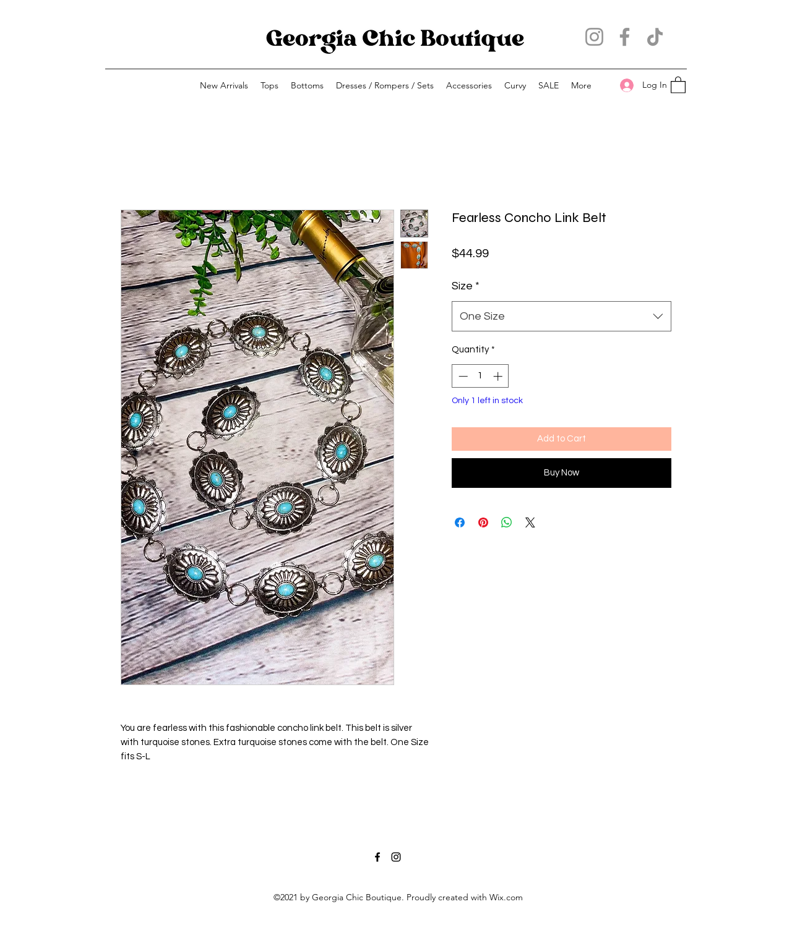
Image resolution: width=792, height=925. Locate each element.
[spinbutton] (480, 376)
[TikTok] (655, 37)
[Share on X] (530, 522)
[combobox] (561, 316)
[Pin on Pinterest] (483, 522)
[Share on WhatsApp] (506, 522)
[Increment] (499, 376)
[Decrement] (462, 376)
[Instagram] (594, 37)
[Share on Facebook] (459, 522)
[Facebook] (625, 37)
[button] (269, 85)
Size (466, 286)
